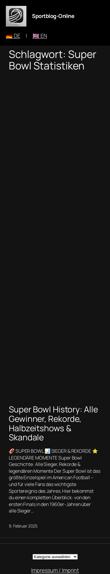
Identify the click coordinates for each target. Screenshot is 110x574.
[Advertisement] (55, 236)
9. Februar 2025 (23, 526)
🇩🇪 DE (13, 35)
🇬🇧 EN (40, 35)
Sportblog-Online (53, 15)
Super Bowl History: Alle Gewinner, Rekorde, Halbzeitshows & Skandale (53, 423)
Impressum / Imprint (55, 570)
